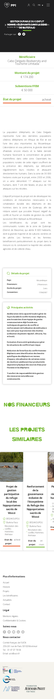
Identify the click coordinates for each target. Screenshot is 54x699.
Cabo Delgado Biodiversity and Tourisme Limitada (27, 62)
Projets (6, 591)
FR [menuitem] (39, 5)
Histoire (6, 586)
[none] (40, 5)
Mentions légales (10, 616)
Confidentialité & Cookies (14, 620)
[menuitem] (40, 5)
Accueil (6, 582)
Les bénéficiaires (10, 595)
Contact (6, 604)
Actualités (7, 600)
